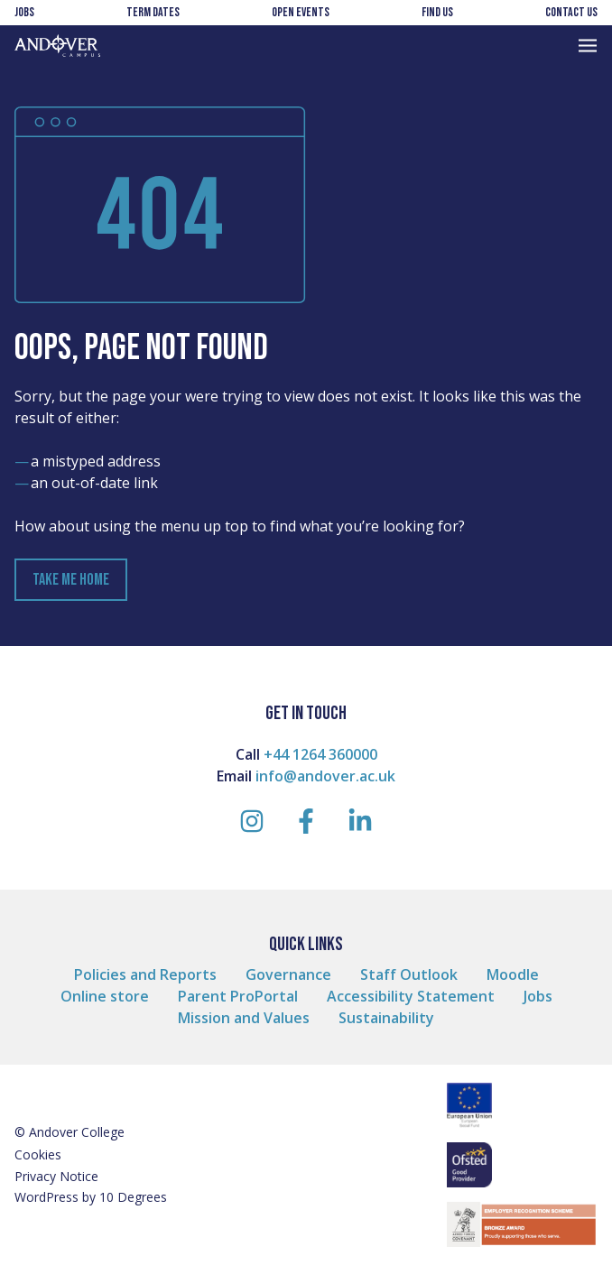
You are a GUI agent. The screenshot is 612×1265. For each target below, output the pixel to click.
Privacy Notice (56, 1176)
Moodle (513, 974)
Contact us (571, 12)
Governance (288, 974)
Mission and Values (244, 1018)
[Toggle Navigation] (588, 45)
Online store (104, 996)
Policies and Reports (145, 974)
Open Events (300, 12)
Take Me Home (70, 579)
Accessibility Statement (411, 996)
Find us (437, 12)
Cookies (37, 1154)
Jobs (24, 12)
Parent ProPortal (238, 996)
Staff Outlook (409, 974)
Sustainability (386, 1018)
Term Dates (153, 12)
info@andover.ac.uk (325, 776)
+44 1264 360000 (320, 754)
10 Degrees (133, 1196)
